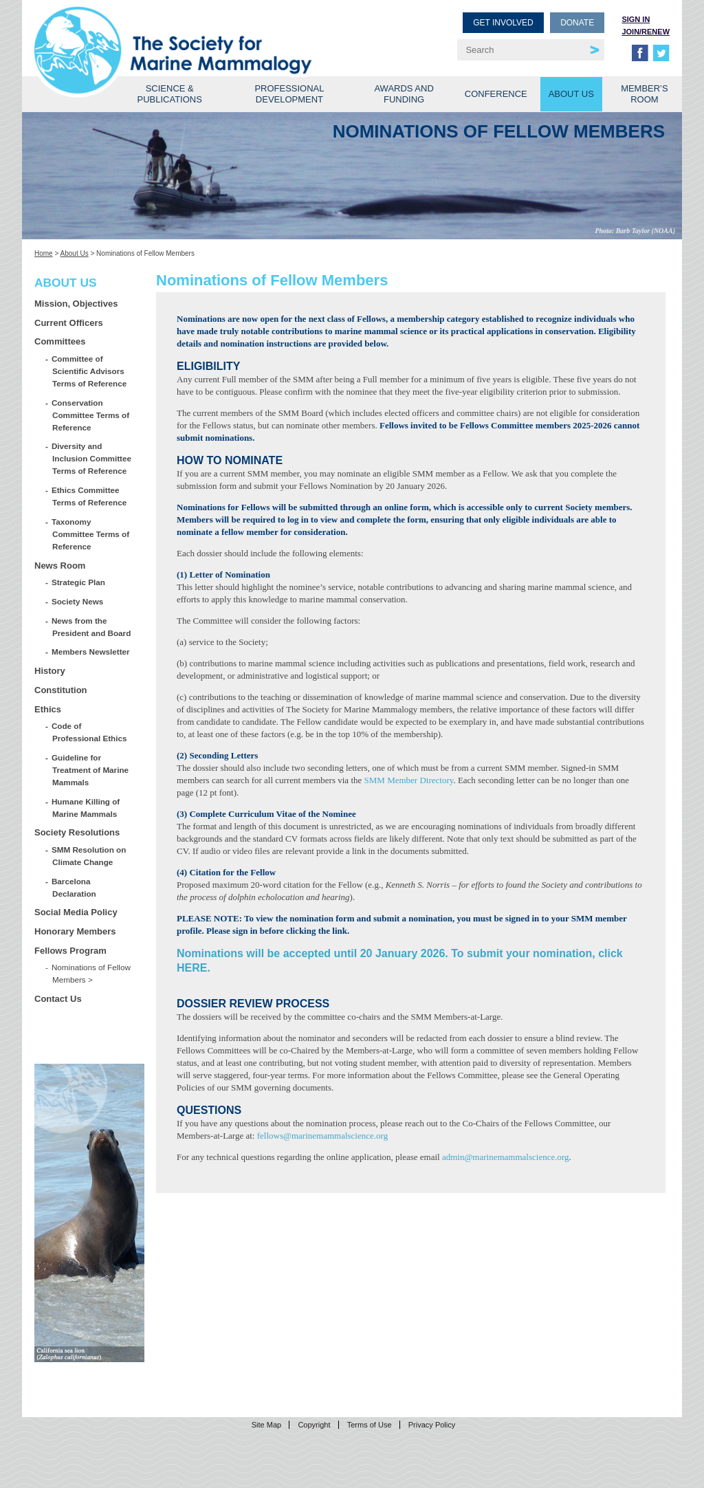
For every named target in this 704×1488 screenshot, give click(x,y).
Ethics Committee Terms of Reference (89, 496)
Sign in (636, 19)
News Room (59, 565)
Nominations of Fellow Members (91, 973)
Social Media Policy (76, 912)
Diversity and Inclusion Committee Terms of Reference (91, 458)
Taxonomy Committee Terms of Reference (90, 534)
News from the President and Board (91, 626)
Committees (59, 341)
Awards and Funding (403, 94)
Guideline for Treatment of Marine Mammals (90, 770)
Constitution (60, 690)
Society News (77, 601)
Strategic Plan (78, 582)
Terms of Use (369, 1425)
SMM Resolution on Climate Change (89, 855)
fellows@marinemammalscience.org (322, 1135)
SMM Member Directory (409, 780)
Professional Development (289, 94)
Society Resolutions (77, 832)
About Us (571, 94)
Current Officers (68, 323)
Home (43, 253)
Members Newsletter (91, 651)
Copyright (314, 1425)
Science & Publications (170, 94)
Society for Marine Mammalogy (195, 33)
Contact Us (58, 999)
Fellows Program (70, 950)
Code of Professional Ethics (89, 732)
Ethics (47, 709)
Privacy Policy (431, 1425)
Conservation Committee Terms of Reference (90, 415)
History (49, 671)
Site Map (266, 1425)
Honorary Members (75, 931)
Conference (496, 94)
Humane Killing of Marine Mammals (86, 807)
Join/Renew (646, 32)
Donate (577, 23)
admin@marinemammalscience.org (505, 1157)
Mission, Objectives (76, 303)
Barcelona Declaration (74, 887)
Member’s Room (644, 94)
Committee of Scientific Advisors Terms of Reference (89, 371)
